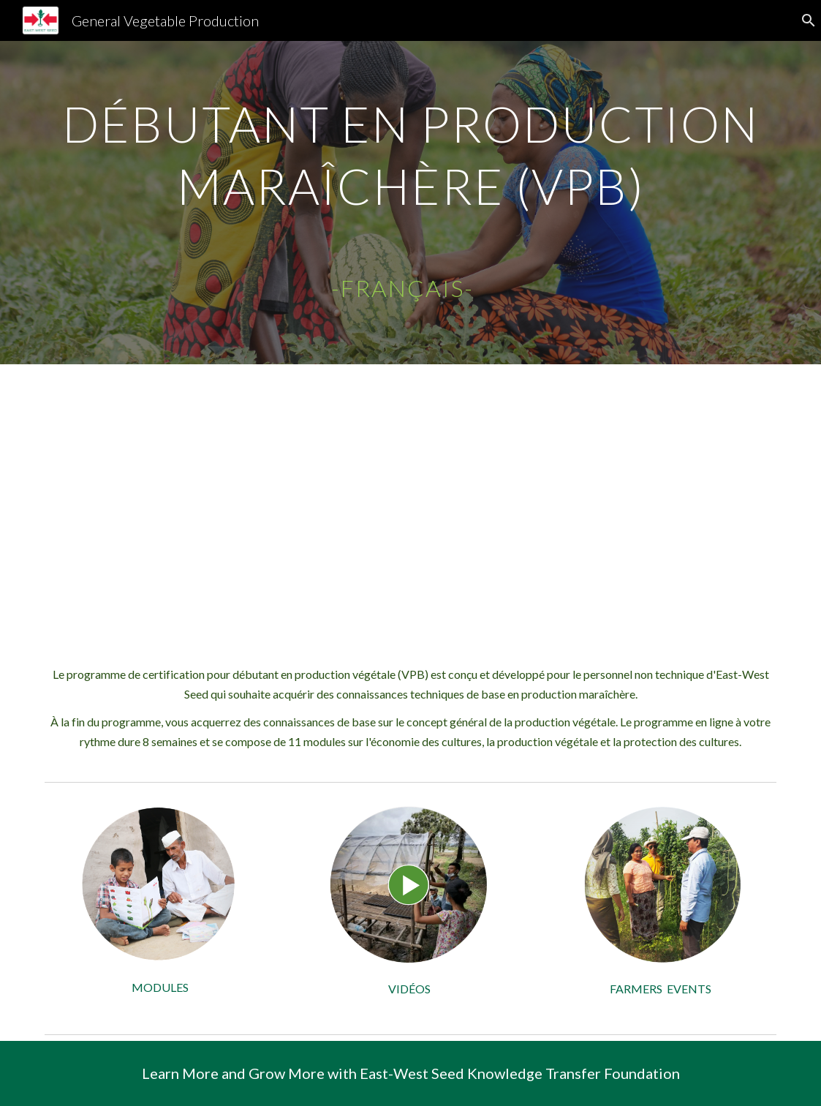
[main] (410, 202)
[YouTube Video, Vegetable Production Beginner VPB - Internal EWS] (410, 503)
